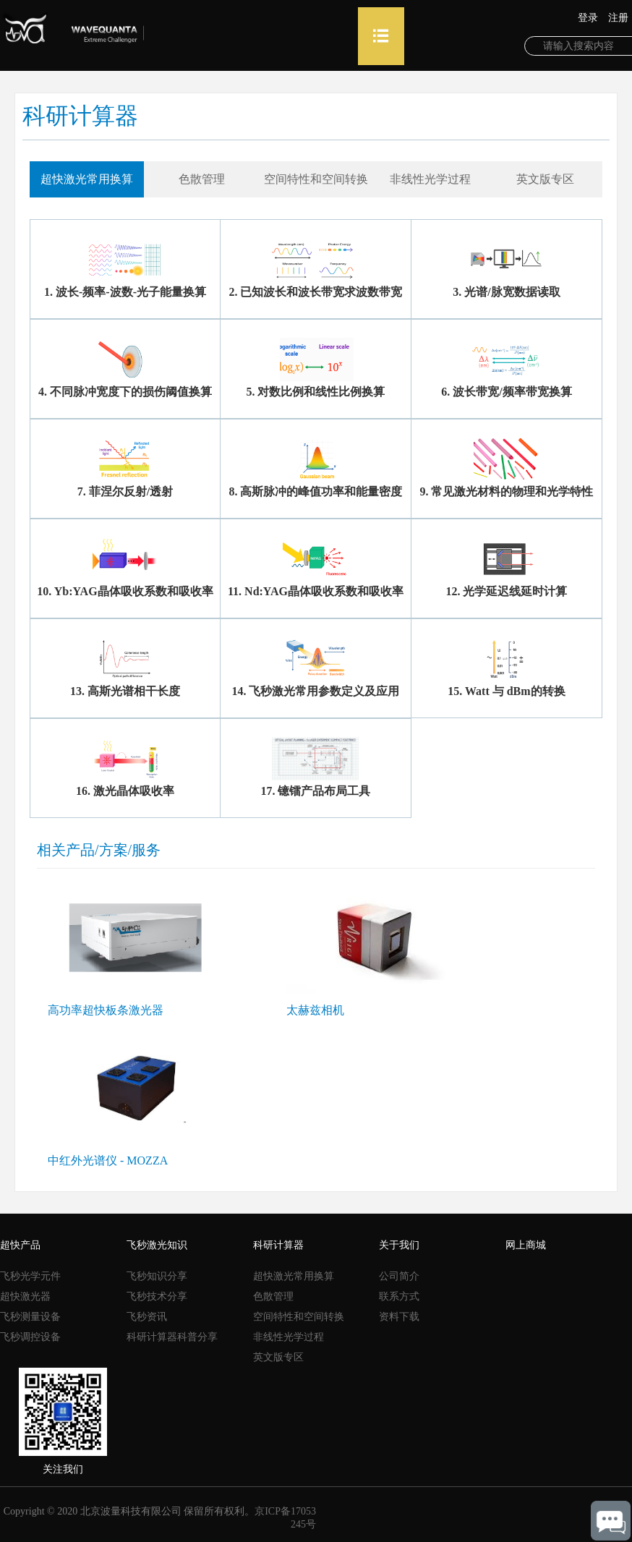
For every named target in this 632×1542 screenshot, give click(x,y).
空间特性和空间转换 (298, 1316)
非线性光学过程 (288, 1337)
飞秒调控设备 (30, 1337)
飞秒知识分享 (157, 1276)
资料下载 (399, 1316)
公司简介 (399, 1276)
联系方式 (399, 1296)
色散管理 (273, 1296)
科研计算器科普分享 (172, 1337)
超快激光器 (25, 1296)
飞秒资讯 (147, 1316)
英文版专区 (278, 1357)
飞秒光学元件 (30, 1276)
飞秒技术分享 (157, 1296)
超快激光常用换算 (293, 1276)
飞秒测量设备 (30, 1316)
